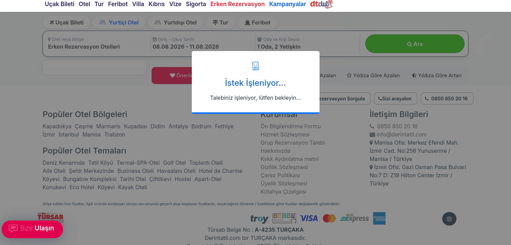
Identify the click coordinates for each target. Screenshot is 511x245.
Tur (99, 4)
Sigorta (196, 4)
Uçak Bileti (59, 4)
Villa (138, 4)
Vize (175, 4)
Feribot (118, 4)
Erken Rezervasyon (238, 4)
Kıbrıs (157, 4)
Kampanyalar (287, 4)
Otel (84, 4)
